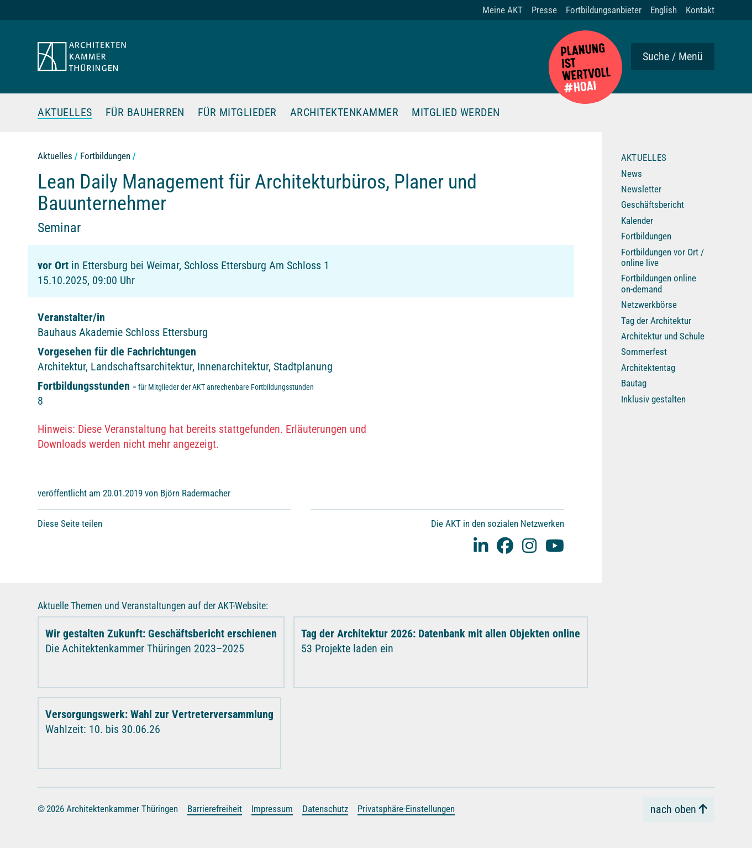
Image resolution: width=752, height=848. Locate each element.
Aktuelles (65, 113)
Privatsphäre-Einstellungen (406, 808)
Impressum (272, 808)
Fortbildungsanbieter (603, 9)
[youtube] (554, 544)
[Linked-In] (481, 544)
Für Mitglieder (237, 113)
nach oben (673, 808)
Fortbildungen (105, 155)
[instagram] (529, 544)
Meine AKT (502, 9)
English (663, 9)
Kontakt (700, 9)
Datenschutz (325, 808)
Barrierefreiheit (214, 808)
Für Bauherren (145, 113)
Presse (544, 9)
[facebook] (505, 544)
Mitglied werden (456, 113)
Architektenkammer (344, 113)
